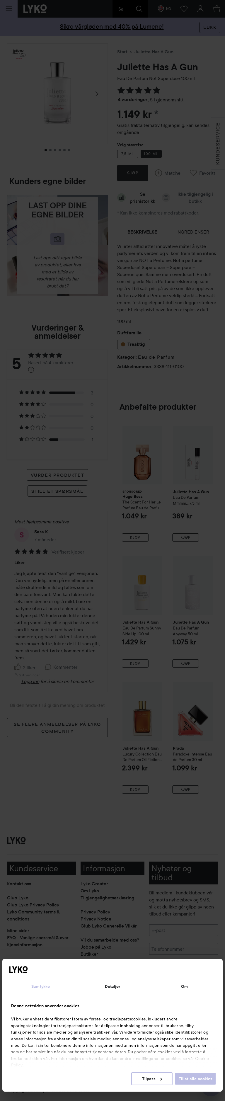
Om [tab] (184, 986)
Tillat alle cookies (195, 1078)
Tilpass (152, 1078)
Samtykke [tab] (40, 986)
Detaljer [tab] (112, 986)
